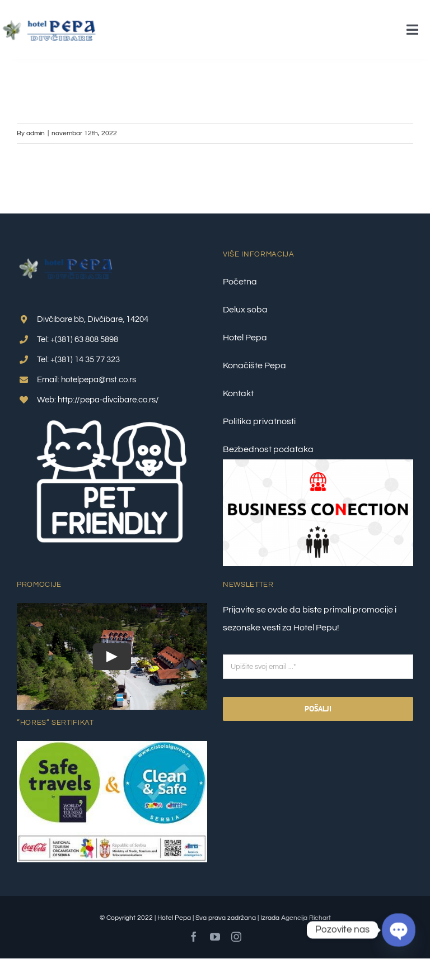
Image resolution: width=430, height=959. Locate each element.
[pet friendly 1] (112, 414)
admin (35, 133)
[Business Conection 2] (318, 463)
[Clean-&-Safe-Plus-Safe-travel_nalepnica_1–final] (112, 745)
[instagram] (236, 937)
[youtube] (215, 937)
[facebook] (194, 937)
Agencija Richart (306, 918)
